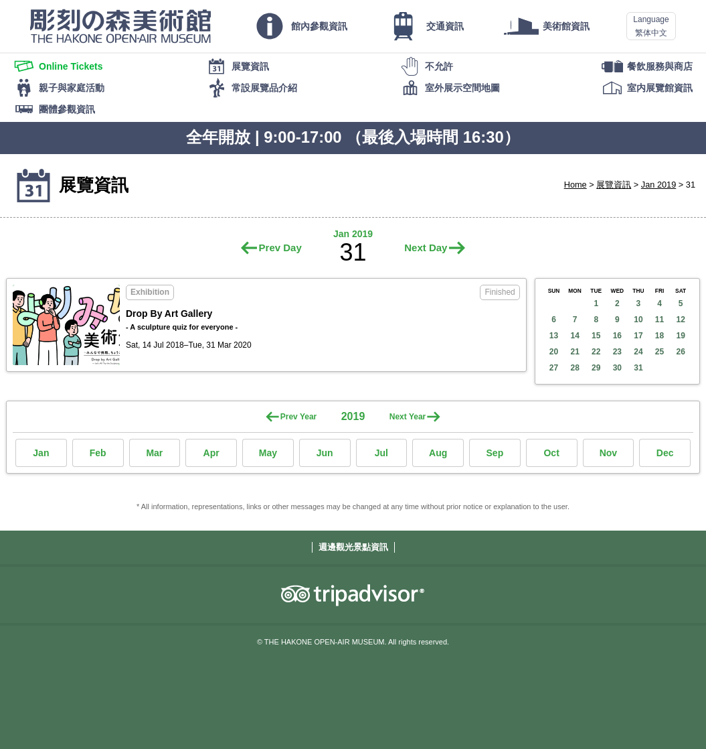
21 (574, 351)
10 (638, 319)
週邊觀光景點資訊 (353, 547)
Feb (98, 453)
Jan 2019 (658, 185)
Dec (665, 453)
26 (680, 351)
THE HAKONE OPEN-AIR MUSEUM (120, 26)
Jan (41, 453)
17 (638, 335)
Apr (211, 453)
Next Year (407, 416)
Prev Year (298, 416)
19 (680, 335)
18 (659, 335)
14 (574, 335)
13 (553, 335)
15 (596, 335)
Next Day (425, 247)
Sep (495, 453)
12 (680, 319)
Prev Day (280, 247)
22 (596, 351)
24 (638, 351)
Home (575, 185)
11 (659, 319)
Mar (154, 453)
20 (553, 351)
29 (596, 367)
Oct (551, 453)
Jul (381, 453)
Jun (325, 453)
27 (553, 367)
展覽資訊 (613, 185)
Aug (438, 453)
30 (617, 367)
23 (617, 351)
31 (638, 367)
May (268, 453)
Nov (608, 453)
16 (617, 335)
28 (574, 367)
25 (659, 351)
